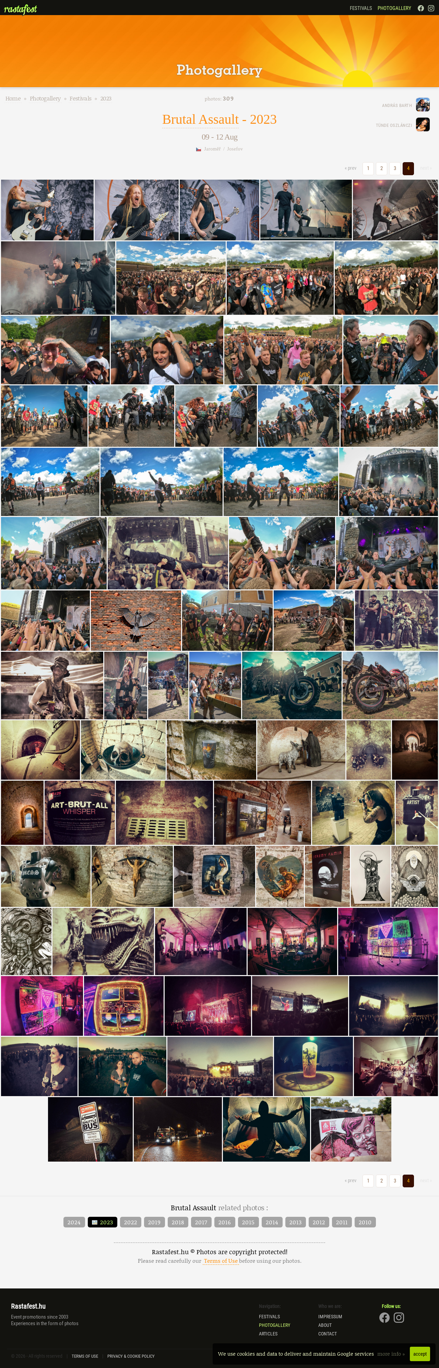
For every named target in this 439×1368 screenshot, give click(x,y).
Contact (327, 1333)
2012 (319, 1222)
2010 (365, 1222)
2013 (295, 1222)
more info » (391, 1353)
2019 (154, 1222)
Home (13, 98)
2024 (74, 1222)
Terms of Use (85, 1356)
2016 (224, 1222)
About (325, 1325)
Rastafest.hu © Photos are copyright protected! (219, 1256)
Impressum (330, 1316)
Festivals (361, 8)
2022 (130, 1222)
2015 (248, 1222)
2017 (201, 1222)
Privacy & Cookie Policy (131, 1356)
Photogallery (394, 8)
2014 (272, 1222)
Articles (268, 1333)
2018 (178, 1222)
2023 (105, 98)
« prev (350, 168)
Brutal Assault (200, 119)
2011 (342, 1222)
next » (426, 168)
